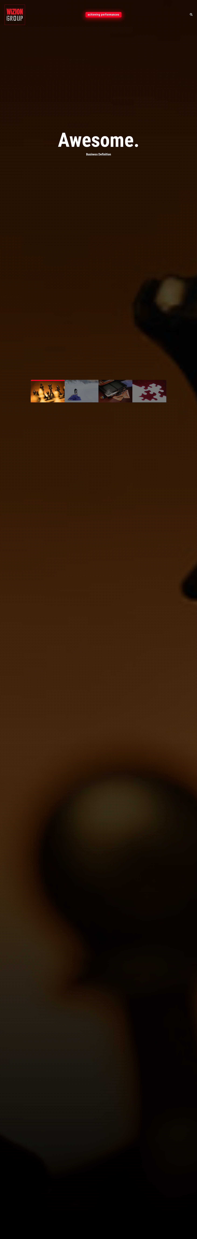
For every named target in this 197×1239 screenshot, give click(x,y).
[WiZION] (15, 14)
